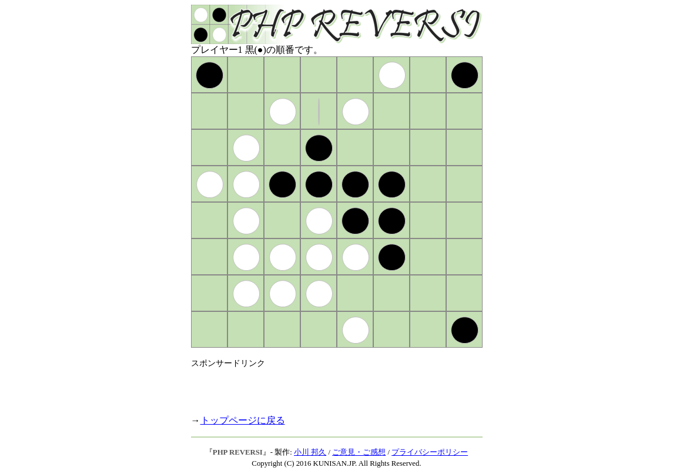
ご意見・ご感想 (359, 452)
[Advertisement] (328, 386)
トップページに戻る (242, 420)
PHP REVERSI (238, 452)
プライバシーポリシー (429, 452)
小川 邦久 (310, 452)
